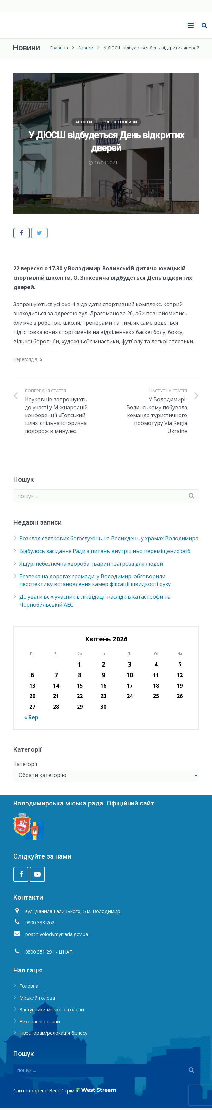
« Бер (31, 719)
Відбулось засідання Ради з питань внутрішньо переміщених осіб (104, 553)
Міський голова (37, 1000)
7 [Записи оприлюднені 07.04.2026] (56, 677)
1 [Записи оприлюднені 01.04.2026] (79, 666)
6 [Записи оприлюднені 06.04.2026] (32, 677)
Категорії (25, 766)
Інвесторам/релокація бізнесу (53, 1035)
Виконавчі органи (39, 1024)
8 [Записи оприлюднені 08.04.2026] (79, 677)
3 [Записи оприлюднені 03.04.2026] (130, 666)
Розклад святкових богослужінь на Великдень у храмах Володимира (108, 540)
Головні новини (119, 124)
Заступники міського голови (51, 1012)
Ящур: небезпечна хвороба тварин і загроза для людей (91, 566)
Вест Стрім (61, 1093)
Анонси (85, 50)
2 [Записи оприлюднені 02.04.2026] (103, 666)
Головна (58, 50)
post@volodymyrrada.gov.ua (56, 936)
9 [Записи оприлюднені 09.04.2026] (103, 677)
